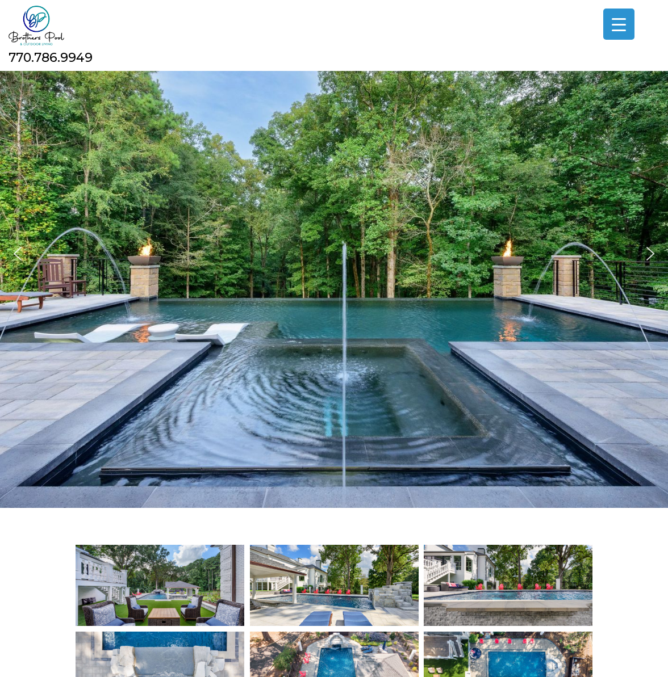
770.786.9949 (51, 57)
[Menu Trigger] (618, 24)
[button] (18, 254)
